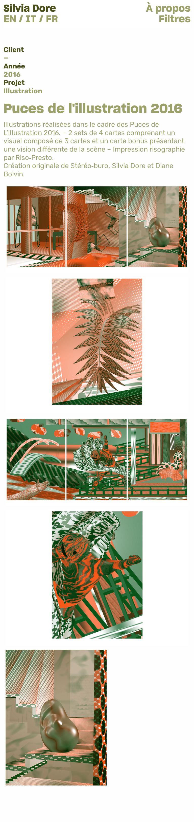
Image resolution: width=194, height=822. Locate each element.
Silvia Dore (30, 9)
